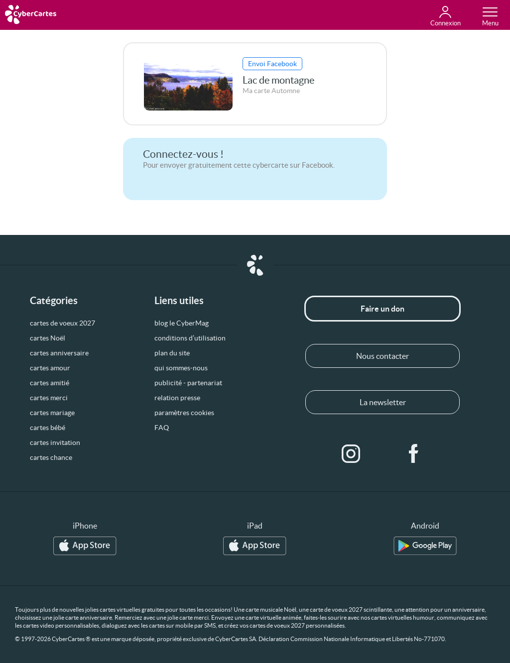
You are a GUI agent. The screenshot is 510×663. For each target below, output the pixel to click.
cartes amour (50, 368)
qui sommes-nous (181, 368)
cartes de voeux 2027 (62, 323)
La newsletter (383, 402)
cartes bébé (47, 428)
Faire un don (382, 308)
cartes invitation (55, 442)
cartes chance (51, 457)
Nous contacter (382, 355)
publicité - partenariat (188, 383)
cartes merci (49, 398)
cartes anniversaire (59, 353)
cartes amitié (49, 383)
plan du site (172, 353)
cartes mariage (52, 413)
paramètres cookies (184, 413)
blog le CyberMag (181, 323)
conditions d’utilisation (190, 338)
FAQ (161, 428)
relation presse (177, 398)
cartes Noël (47, 338)
